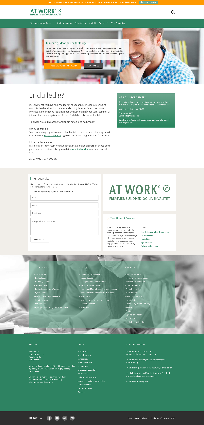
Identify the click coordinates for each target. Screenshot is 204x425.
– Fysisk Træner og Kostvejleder (47, 296)
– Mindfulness (131, 318)
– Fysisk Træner (40, 292)
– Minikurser (84, 307)
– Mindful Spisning (87, 303)
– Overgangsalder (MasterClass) (92, 281)
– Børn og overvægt (133, 274)
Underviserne (147, 235)
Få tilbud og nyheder (148, 2)
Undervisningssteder (87, 370)
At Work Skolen (84, 355)
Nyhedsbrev (80, 23)
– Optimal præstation (133, 314)
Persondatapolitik (85, 388)
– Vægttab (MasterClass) (89, 285)
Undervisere (83, 366)
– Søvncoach (84, 296)
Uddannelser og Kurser (42, 23)
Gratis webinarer (64, 23)
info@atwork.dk (52, 135)
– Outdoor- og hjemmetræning (137, 303)
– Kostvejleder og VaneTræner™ (47, 289)
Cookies (81, 392)
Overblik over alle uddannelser (155, 232)
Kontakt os (93, 65)
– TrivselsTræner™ (42, 285)
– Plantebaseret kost (133, 289)
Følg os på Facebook (150, 246)
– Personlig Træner (42, 281)
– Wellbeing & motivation (135, 281)
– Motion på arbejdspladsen (136, 278)
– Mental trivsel (131, 292)
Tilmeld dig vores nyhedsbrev (62, 65)
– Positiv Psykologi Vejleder (90, 274)
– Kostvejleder (40, 278)
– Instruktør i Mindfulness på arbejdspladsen (98, 289)
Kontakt (92, 23)
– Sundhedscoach (41, 300)
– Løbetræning (131, 300)
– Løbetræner (39, 303)
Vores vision (83, 373)
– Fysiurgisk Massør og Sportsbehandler (51, 307)
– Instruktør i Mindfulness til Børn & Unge (96, 292)
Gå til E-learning (118, 23)
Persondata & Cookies (137, 418)
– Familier (128, 307)
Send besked (40, 239)
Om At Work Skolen (122, 218)
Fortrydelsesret (84, 384)
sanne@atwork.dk (80, 149)
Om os (103, 23)
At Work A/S (83, 351)
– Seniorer (129, 311)
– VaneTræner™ (40, 274)
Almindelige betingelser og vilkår (91, 381)
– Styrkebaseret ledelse (135, 322)
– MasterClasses (86, 278)
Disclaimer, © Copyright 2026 (163, 418)
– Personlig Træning (133, 296)
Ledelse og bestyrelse (87, 377)
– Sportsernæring (132, 285)
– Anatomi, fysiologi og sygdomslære (94, 300)
